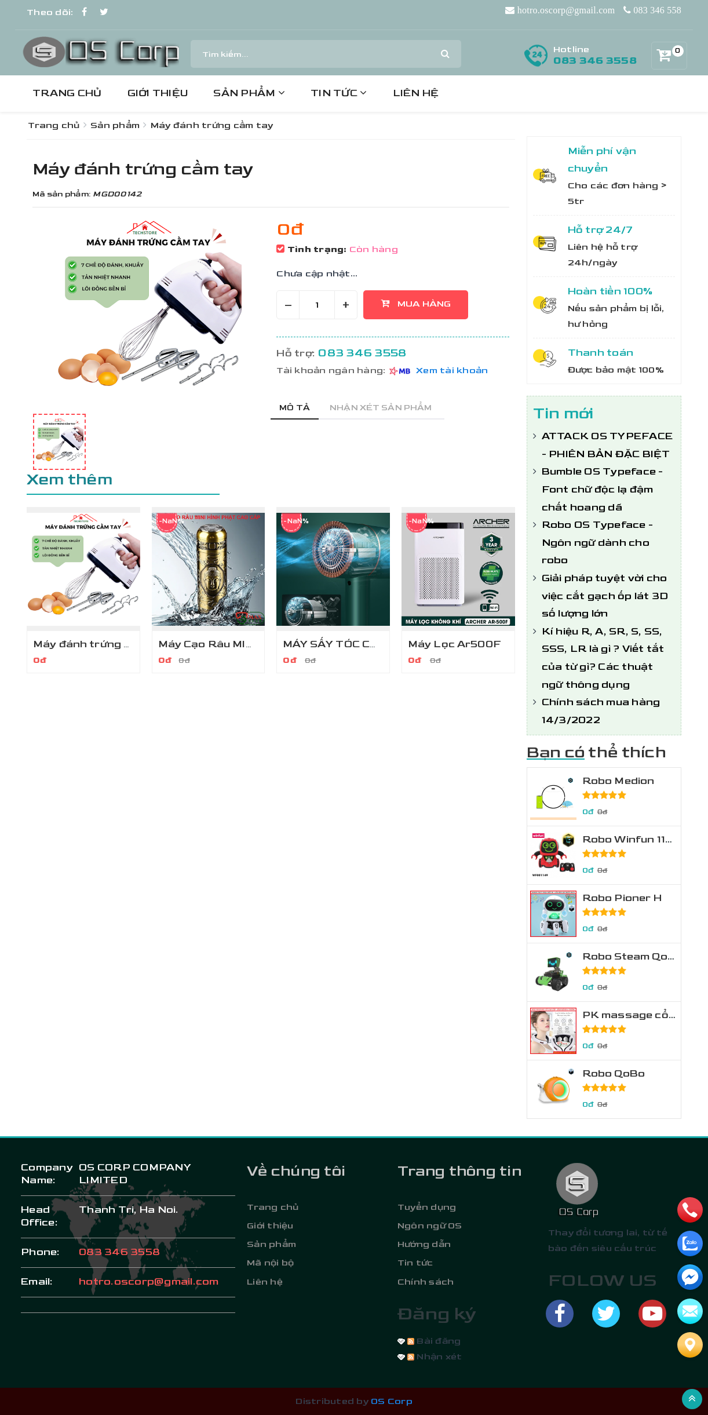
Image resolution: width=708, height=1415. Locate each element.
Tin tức (339, 93)
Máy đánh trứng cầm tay (100, 644)
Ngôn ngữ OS (429, 1225)
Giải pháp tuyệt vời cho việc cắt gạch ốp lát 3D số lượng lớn (605, 595)
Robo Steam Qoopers (641, 956)
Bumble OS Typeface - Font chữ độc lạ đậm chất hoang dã (602, 489)
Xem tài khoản (452, 370)
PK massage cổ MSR (640, 1015)
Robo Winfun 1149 (631, 839)
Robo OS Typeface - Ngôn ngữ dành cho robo (598, 542)
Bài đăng (434, 1341)
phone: (40, 1252)
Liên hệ (416, 93)
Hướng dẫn (424, 1244)
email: (37, 1281)
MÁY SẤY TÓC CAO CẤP (348, 644)
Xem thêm (69, 479)
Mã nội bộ (270, 1262)
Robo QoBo (613, 1073)
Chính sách (425, 1282)
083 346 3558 (595, 60)
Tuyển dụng (427, 1207)
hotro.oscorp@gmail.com (149, 1281)
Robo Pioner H (622, 898)
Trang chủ (66, 93)
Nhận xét (434, 1356)
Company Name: (44, 1173)
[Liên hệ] (690, 1345)
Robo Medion (618, 781)
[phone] (690, 1210)
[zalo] (690, 1243)
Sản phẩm (249, 93)
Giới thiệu (157, 93)
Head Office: (39, 1216)
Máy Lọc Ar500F (454, 644)
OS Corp (392, 1401)
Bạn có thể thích (596, 752)
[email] (690, 1277)
